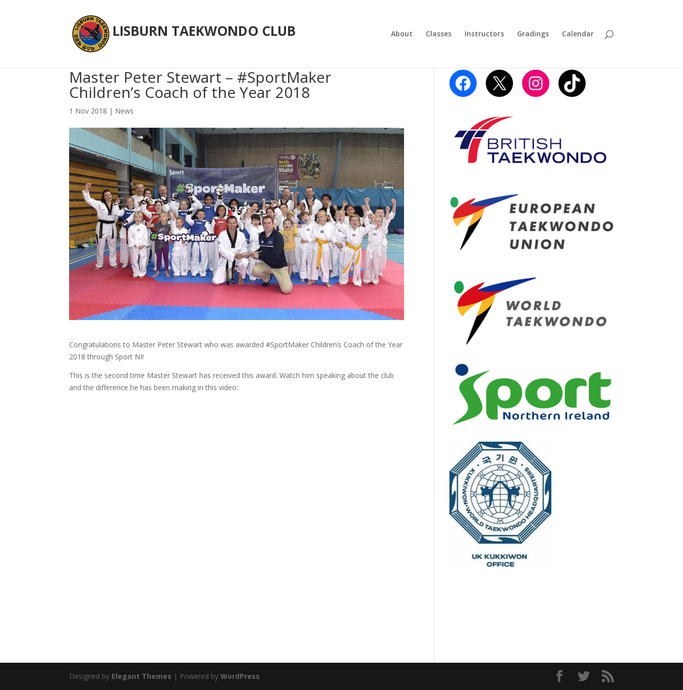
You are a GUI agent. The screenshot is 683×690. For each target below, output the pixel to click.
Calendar (578, 34)
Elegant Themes (141, 676)
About (402, 34)
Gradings (533, 34)
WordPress (240, 676)
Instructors (484, 34)
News (124, 111)
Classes (438, 34)
